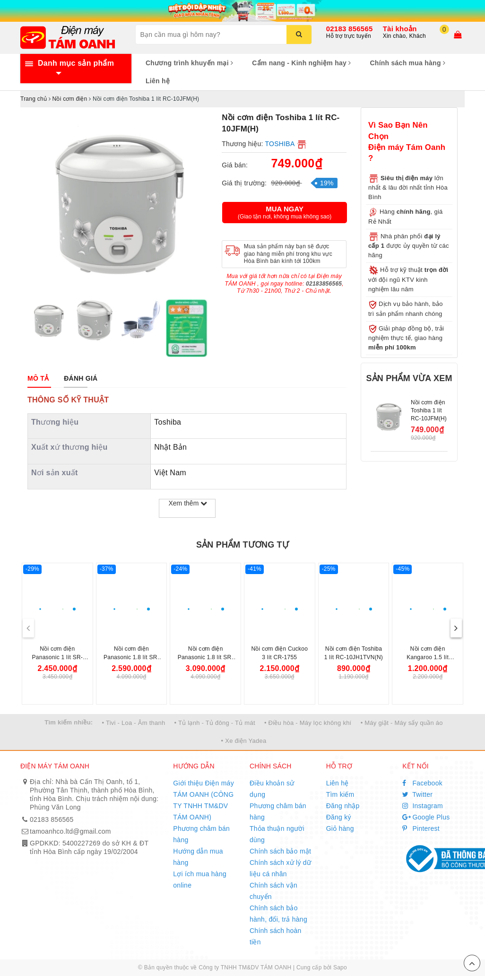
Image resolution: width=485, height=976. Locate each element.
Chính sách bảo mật (280, 851)
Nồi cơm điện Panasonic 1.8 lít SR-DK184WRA (131, 657)
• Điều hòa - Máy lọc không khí (308, 722)
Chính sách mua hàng (407, 63)
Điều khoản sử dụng (272, 788)
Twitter (417, 794)
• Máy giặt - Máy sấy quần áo (402, 722)
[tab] (38, 378)
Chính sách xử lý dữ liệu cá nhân (280, 868)
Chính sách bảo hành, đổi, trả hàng (278, 913)
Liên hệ (158, 81)
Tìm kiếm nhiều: (68, 722)
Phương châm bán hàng (201, 834)
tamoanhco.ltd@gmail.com (70, 831)
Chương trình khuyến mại (189, 63)
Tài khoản (400, 29)
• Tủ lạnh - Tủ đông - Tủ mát (214, 722)
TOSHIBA (279, 144)
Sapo (340, 967)
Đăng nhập (343, 806)
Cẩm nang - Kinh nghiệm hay (301, 63)
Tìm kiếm (340, 794)
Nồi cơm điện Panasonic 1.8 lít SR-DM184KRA (206, 657)
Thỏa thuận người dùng (277, 834)
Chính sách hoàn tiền (276, 936)
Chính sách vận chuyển (273, 890)
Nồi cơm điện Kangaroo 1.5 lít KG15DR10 (428, 657)
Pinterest (421, 828)
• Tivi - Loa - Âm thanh (133, 722)
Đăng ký (338, 817)
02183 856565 (349, 29)
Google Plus (426, 817)
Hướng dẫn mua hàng (198, 856)
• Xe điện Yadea (244, 740)
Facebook (422, 783)
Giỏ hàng (340, 828)
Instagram (422, 806)
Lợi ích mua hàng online (199, 879)
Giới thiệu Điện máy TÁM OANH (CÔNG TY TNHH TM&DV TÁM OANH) (203, 800)
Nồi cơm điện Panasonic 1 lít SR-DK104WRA (57, 657)
